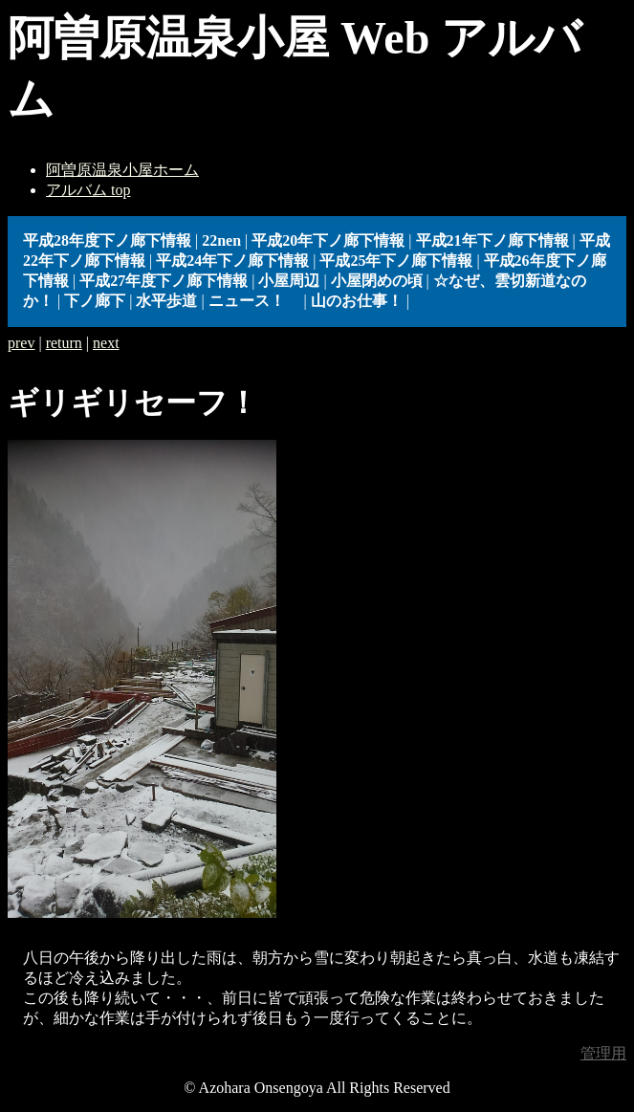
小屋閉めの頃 (377, 281)
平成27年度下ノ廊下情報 (163, 281)
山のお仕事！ (357, 301)
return (64, 343)
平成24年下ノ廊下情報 (232, 260)
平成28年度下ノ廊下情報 (107, 240)
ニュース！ (254, 301)
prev (21, 343)
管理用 (603, 1053)
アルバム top (88, 190)
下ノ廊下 (94, 301)
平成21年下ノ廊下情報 (492, 240)
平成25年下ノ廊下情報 (395, 260)
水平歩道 (166, 301)
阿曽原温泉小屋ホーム (122, 170)
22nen (221, 240)
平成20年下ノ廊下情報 (327, 240)
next (106, 343)
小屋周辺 (288, 281)
